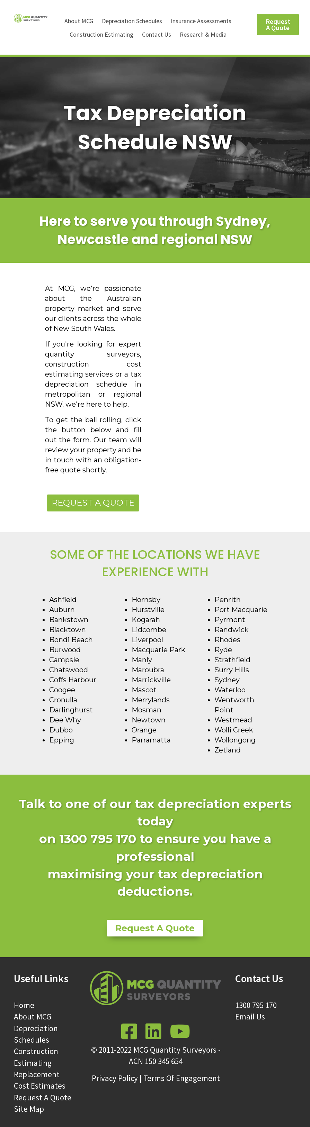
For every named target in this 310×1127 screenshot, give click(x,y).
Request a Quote (93, 503)
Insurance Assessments (201, 21)
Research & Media (203, 34)
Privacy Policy (115, 1078)
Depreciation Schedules (132, 21)
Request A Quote (42, 1097)
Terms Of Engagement (181, 1078)
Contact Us (156, 34)
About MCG (78, 21)
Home (24, 1005)
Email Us (250, 1016)
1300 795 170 (256, 1005)
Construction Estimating (101, 34)
